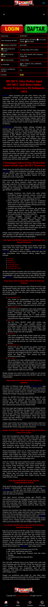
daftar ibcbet (24, 546)
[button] (4, 14)
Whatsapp (42, 603)
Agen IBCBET (8, 127)
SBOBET (42, 516)
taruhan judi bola (36, 386)
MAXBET (6, 171)
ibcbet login (9, 277)
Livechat (30, 603)
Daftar (18, 603)
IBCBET (5, 95)
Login (6, 603)
